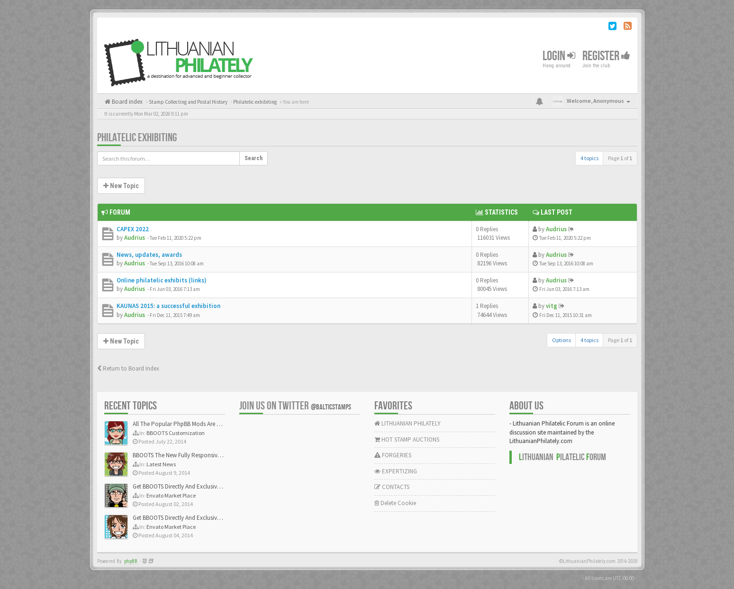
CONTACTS (391, 487)
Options (561, 340)
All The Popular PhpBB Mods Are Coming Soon (193, 424)
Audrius (134, 238)
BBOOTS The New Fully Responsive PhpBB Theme (195, 455)
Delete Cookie (395, 503)
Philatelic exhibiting (137, 138)
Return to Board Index (128, 368)
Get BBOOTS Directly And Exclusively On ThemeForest (200, 486)
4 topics (589, 158)
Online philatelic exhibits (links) (162, 280)
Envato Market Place (171, 495)
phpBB (130, 561)
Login (559, 56)
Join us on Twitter (295, 406)
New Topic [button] (121, 186)
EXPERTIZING (395, 471)
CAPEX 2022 (133, 229)
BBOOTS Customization (175, 432)
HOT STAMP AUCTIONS (406, 439)
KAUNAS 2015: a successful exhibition (168, 306)
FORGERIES (392, 455)
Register (606, 56)
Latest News (161, 464)
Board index (126, 102)
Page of (620, 158)
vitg (551, 306)
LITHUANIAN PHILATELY (407, 423)
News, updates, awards (149, 255)
